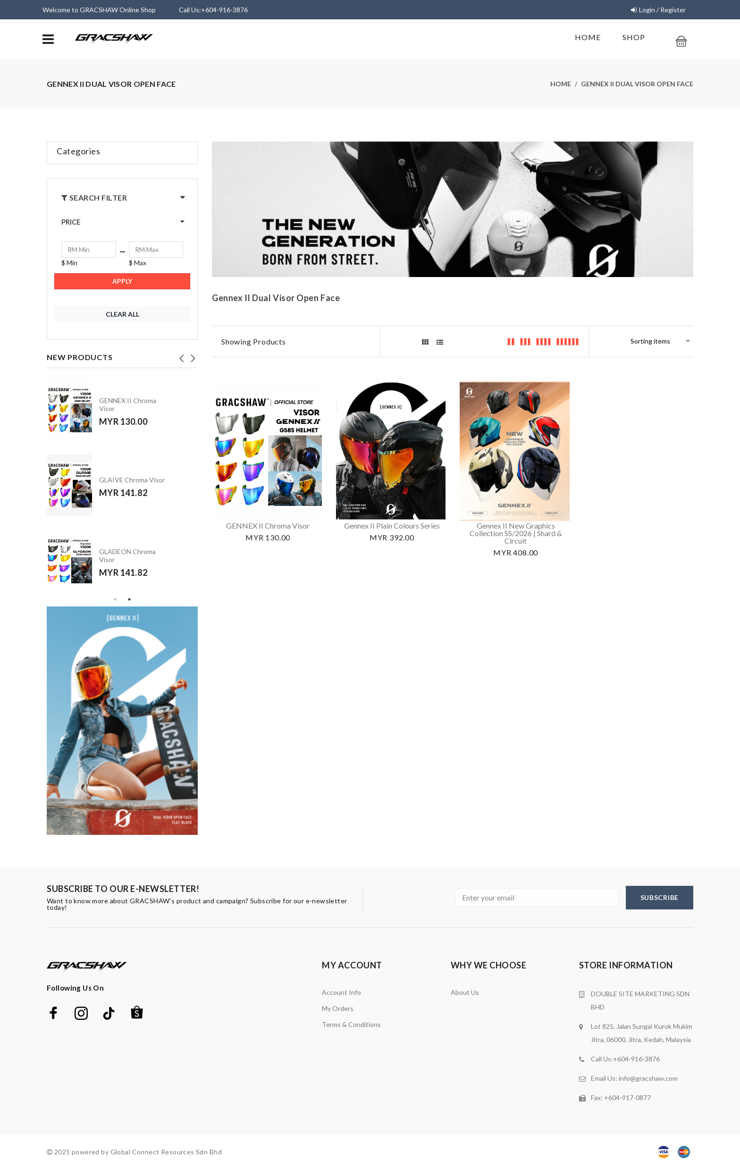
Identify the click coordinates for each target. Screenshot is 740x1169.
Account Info (341, 992)
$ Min (69, 263)
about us (465, 992)
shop (633, 37)
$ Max (137, 263)
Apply (122, 281)
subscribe (659, 897)
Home (588, 37)
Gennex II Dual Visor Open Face (637, 84)
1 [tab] (115, 599)
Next (193, 355)
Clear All (122, 314)
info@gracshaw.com (648, 1078)
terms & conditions (351, 1024)
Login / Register (662, 10)
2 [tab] (129, 599)
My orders (337, 1008)
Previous (181, 355)
